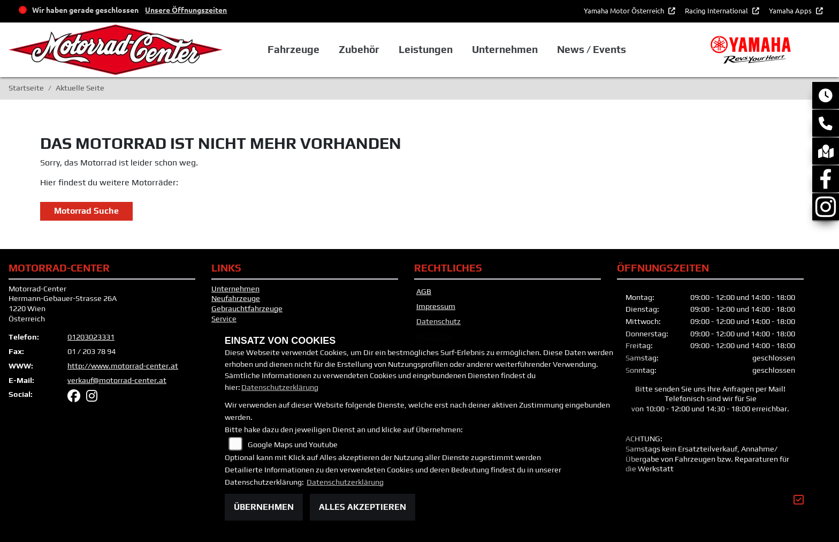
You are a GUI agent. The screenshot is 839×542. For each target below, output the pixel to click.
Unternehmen (235, 288)
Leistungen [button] (426, 49)
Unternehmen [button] (505, 49)
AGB (423, 291)
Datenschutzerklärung (279, 387)
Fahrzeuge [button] (293, 49)
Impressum (435, 306)
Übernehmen (264, 507)
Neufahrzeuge (235, 298)
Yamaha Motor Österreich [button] (625, 10)
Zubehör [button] (359, 49)
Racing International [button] (717, 10)
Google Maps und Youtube (293, 444)
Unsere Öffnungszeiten (186, 9)
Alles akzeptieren (362, 507)
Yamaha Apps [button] (791, 10)
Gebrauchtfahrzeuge (247, 308)
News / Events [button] (591, 49)
